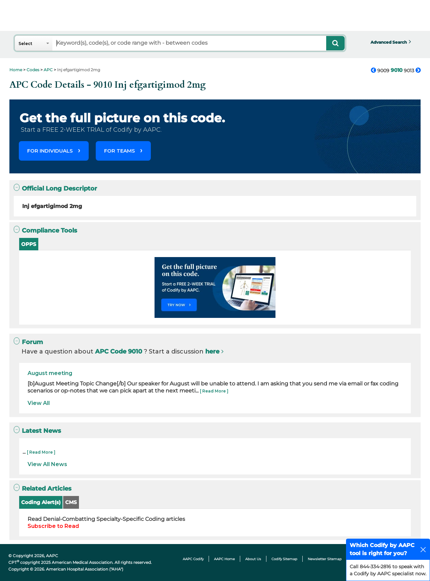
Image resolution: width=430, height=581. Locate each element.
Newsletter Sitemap (325, 559)
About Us (253, 559)
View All (39, 403)
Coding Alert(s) (40, 502)
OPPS (28, 244)
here (212, 351)
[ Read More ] (214, 390)
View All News (47, 464)
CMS (71, 502)
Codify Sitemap (284, 559)
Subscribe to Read (53, 526)
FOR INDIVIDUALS (50, 151)
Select (25, 43)
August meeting (50, 373)
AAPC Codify (193, 559)
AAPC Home (224, 559)
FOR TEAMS (119, 151)
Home (15, 69)
